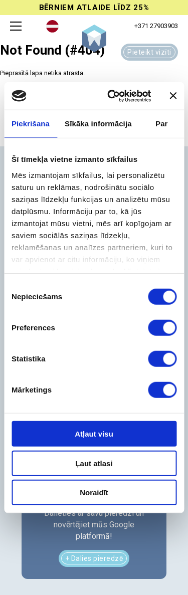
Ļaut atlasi (93, 463)
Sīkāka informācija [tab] (98, 123)
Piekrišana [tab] (31, 123)
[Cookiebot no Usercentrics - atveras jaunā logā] (112, 95)
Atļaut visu (94, 434)
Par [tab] (161, 123)
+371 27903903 (156, 26)
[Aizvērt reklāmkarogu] (172, 95)
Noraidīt (94, 492)
